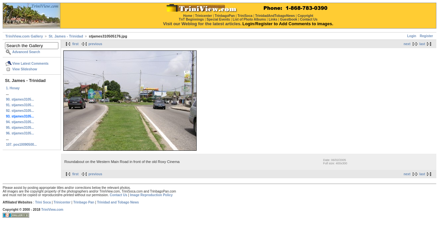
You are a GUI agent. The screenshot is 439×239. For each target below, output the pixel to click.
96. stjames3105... (20, 133)
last (422, 44)
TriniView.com (52, 209)
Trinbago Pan (83, 202)
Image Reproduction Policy (151, 195)
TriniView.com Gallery (24, 36)
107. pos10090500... (21, 144)
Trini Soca (43, 202)
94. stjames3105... (20, 122)
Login (411, 36)
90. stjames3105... (20, 99)
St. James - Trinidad (66, 36)
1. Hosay (13, 88)
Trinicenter (62, 202)
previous (95, 44)
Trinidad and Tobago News (118, 202)
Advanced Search (26, 52)
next (407, 44)
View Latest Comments (30, 63)
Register (426, 36)
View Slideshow (24, 69)
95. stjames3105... (20, 127)
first (75, 44)
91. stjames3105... (20, 105)
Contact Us (118, 195)
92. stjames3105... (20, 111)
